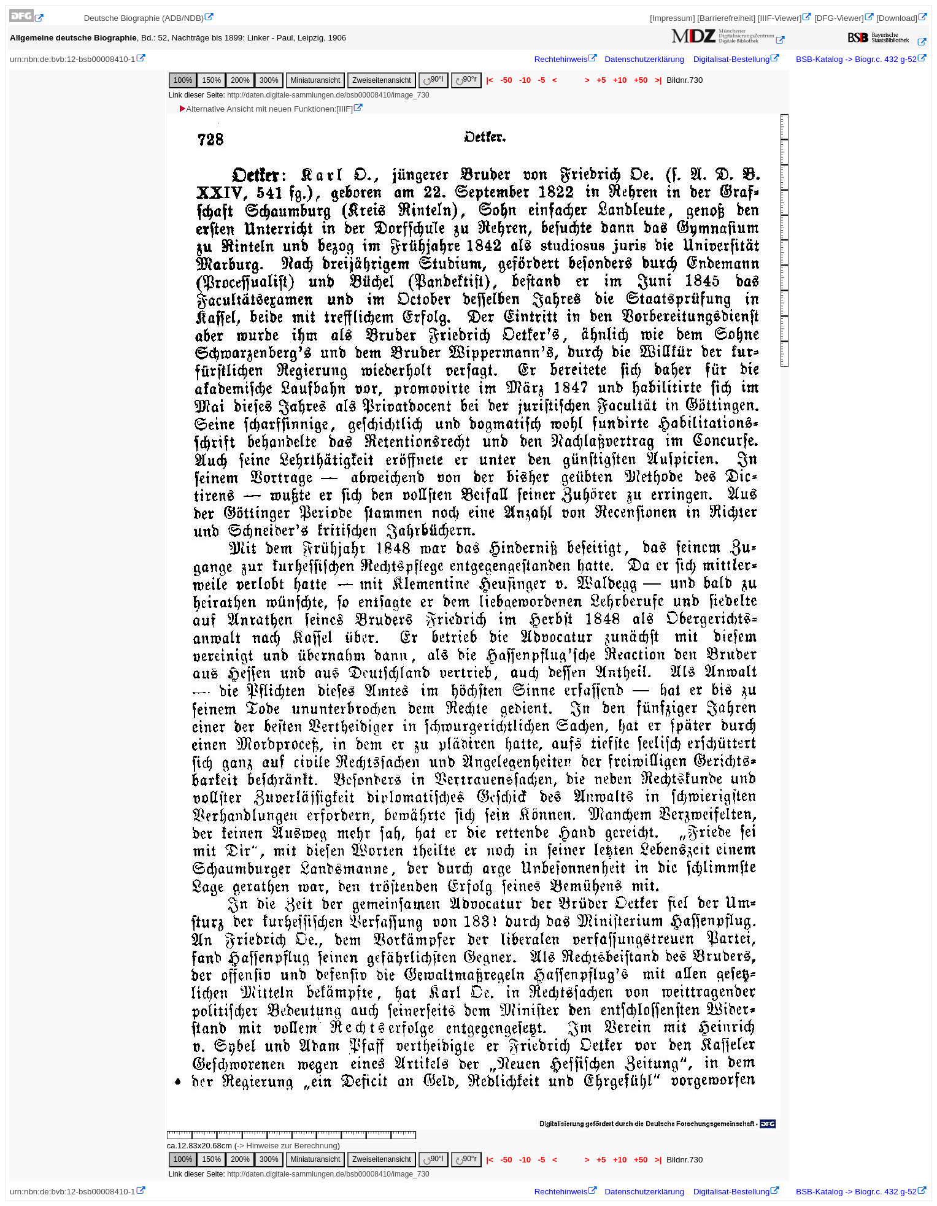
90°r (466, 80)
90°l (433, 80)
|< (490, 80)
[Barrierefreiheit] (726, 18)
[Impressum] (672, 18)
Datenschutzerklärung (644, 59)
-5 (541, 80)
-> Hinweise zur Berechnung (287, 1145)
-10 (525, 80)
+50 (640, 80)
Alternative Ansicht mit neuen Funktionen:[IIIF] (265, 108)
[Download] (896, 18)
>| (658, 80)
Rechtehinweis (561, 59)
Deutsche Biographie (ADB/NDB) (144, 18)
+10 (620, 80)
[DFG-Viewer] (838, 18)
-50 (506, 80)
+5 (602, 80)
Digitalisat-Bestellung (731, 59)
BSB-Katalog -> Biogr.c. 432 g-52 (855, 59)
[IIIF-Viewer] (780, 18)
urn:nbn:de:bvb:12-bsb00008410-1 (73, 59)
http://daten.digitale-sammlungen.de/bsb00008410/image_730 (328, 95)
